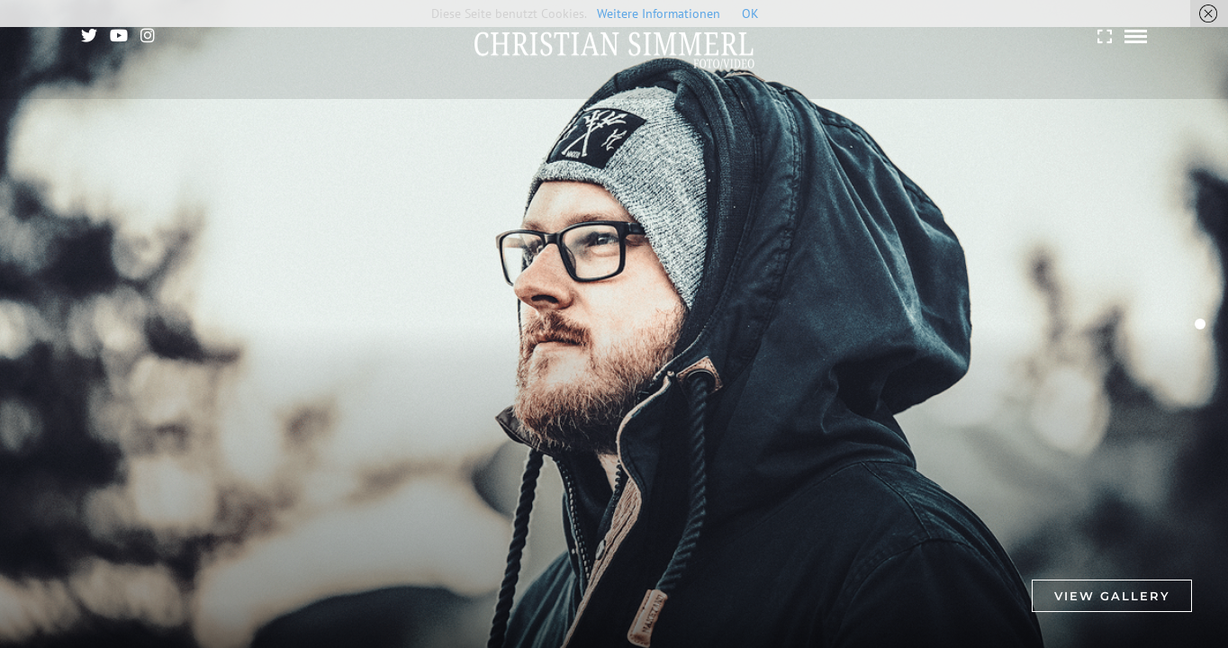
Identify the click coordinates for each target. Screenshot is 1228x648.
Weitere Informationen (658, 13)
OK (750, 13)
